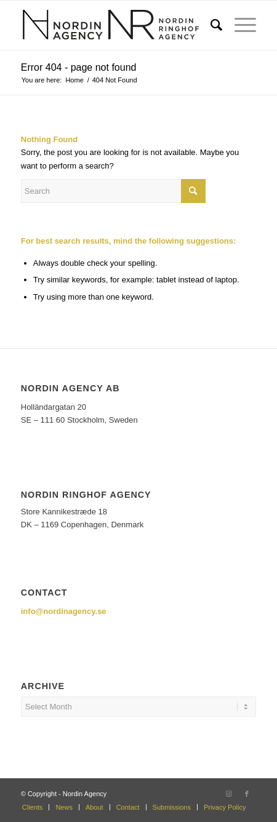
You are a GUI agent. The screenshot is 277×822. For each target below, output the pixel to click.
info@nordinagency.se (63, 611)
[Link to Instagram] (228, 793)
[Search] (210, 25)
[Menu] (239, 25)
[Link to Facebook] (247, 793)
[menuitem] (210, 25)
